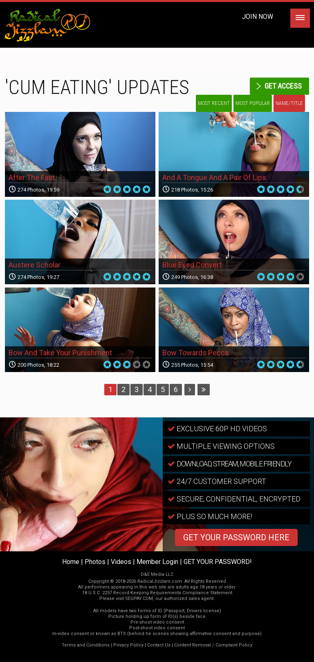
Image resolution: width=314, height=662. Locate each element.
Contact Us (158, 645)
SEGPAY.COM (139, 598)
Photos (95, 562)
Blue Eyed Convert (192, 265)
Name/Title (289, 103)
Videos (121, 562)
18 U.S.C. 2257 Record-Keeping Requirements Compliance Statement (157, 592)
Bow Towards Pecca (195, 352)
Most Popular (253, 103)
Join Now (257, 16)
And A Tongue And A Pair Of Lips (214, 177)
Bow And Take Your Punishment (60, 352)
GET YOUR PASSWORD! (218, 562)
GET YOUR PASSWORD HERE (236, 537)
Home (70, 562)
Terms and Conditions (86, 645)
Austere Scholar (35, 265)
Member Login (157, 562)
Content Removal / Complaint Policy (213, 645)
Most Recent (214, 103)
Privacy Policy (128, 645)
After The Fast (32, 177)
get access (283, 86)
